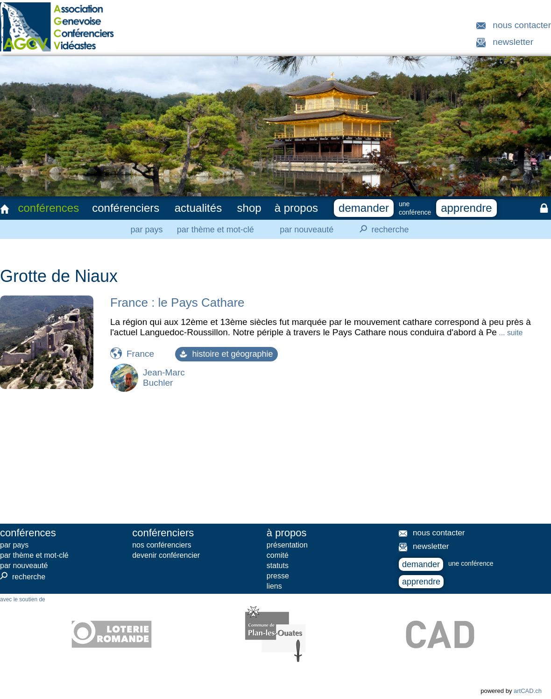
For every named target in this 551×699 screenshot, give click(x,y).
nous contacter (522, 25)
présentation (287, 545)
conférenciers (125, 208)
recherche (381, 229)
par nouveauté (306, 229)
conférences (48, 208)
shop (249, 208)
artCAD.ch (528, 690)
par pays (146, 229)
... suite (510, 333)
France (140, 354)
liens (274, 586)
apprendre (466, 208)
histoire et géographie (226, 354)
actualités (198, 208)
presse (278, 576)
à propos (296, 208)
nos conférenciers (161, 545)
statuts (278, 565)
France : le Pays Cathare (177, 302)
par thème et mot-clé (215, 229)
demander (364, 208)
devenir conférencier (166, 555)
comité (278, 555)
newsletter (513, 42)
